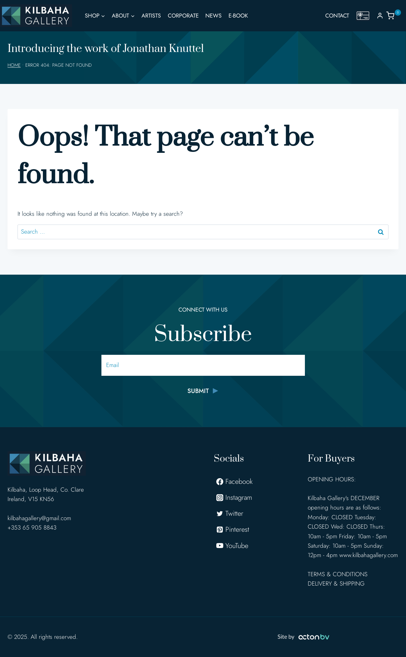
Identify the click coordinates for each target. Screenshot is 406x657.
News (213, 16)
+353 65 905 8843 (32, 527)
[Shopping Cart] (396, 15)
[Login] (380, 15)
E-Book (238, 16)
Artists (151, 16)
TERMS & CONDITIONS (337, 574)
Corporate (183, 16)
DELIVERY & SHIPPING (336, 583)
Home (14, 65)
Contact (337, 16)
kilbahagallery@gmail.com (39, 518)
